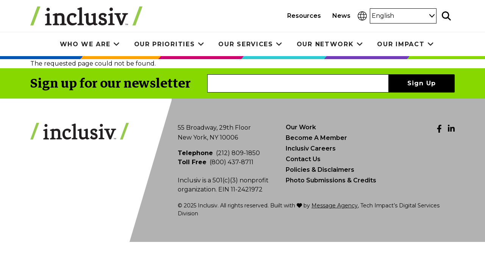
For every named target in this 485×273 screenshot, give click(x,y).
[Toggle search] (446, 16)
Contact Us (303, 159)
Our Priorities (164, 44)
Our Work (301, 127)
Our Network (325, 44)
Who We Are (85, 44)
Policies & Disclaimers (320, 169)
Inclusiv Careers (311, 148)
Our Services (245, 44)
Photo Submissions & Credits (331, 180)
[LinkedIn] (451, 129)
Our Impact (400, 44)
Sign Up (421, 83)
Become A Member (316, 137)
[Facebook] (439, 129)
